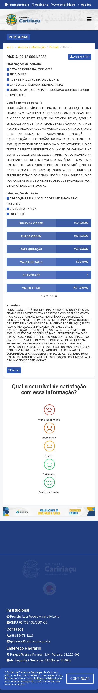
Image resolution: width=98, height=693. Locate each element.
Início (10, 47)
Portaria (54, 47)
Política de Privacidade (48, 678)
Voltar (14, 370)
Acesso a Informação (32, 47)
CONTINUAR (80, 679)
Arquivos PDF (79, 56)
